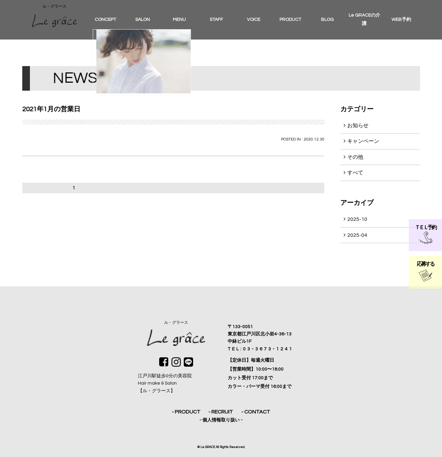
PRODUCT (290, 19)
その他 (355, 157)
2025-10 (357, 219)
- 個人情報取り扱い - (221, 420)
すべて (355, 172)
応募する (425, 271)
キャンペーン (363, 141)
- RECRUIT (220, 411)
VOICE (253, 19)
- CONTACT (255, 411)
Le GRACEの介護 (364, 19)
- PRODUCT (186, 411)
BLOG (327, 19)
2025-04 (357, 235)
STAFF (216, 19)
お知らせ (358, 125)
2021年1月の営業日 (51, 109)
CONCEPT (105, 19)
